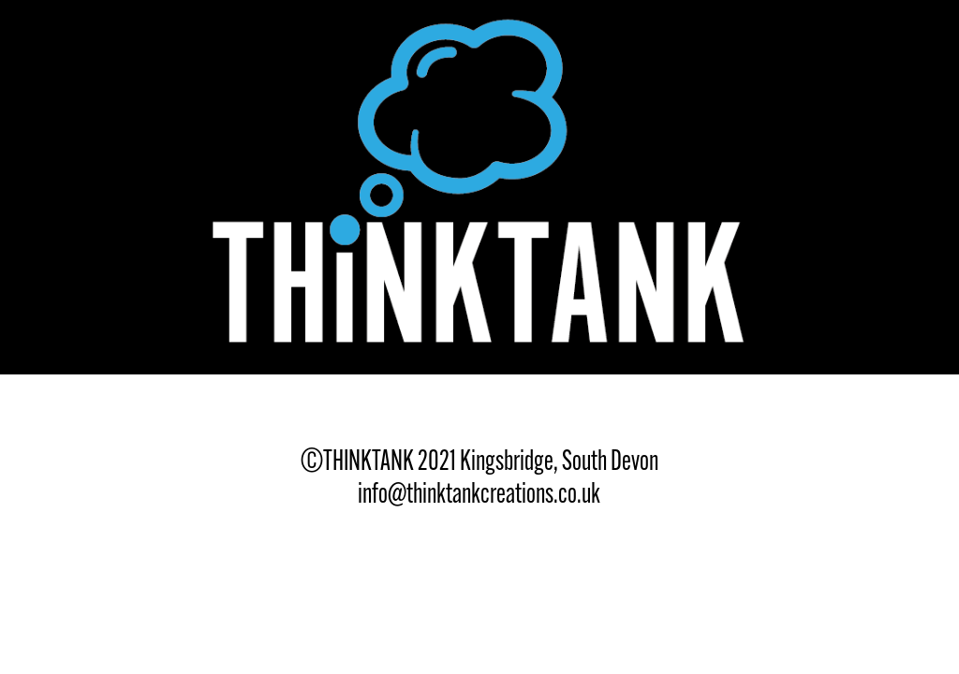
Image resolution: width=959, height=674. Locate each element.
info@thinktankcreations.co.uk (479, 493)
